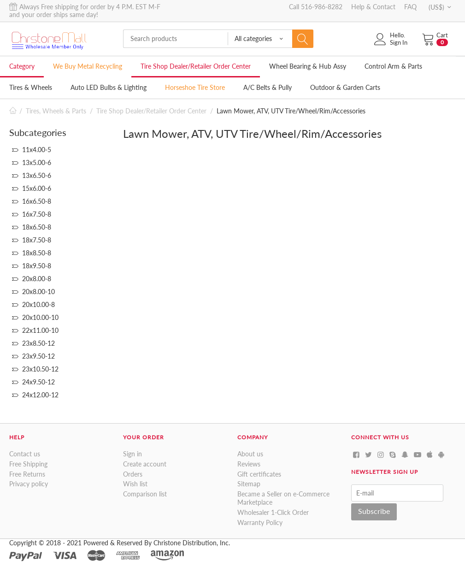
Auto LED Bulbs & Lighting (109, 87)
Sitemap (248, 484)
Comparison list (145, 494)
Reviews (248, 464)
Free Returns (27, 474)
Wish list (135, 484)
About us (250, 454)
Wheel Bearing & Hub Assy (307, 66)
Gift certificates (259, 474)
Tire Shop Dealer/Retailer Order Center (196, 66)
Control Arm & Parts (393, 66)
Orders (132, 474)
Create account (144, 464)
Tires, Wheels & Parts (56, 111)
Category (22, 66)
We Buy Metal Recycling (87, 66)
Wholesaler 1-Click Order (273, 512)
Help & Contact (373, 7)
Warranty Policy (260, 522)
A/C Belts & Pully (267, 87)
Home (13, 111)
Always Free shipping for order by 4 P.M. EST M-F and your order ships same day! (84, 10)
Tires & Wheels (30, 87)
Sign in (132, 454)
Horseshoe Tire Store (195, 87)
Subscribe (374, 511)
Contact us (24, 454)
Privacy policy (28, 484)
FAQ (410, 7)
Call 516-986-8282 (315, 7)
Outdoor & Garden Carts (345, 87)
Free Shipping (28, 464)
